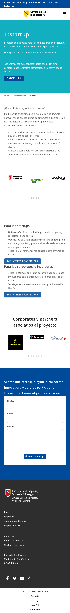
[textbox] (35, 407)
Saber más (14, 78)
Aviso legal (34, 600)
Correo (10, 414)
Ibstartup (34, 96)
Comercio (9, 536)
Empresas (9, 516)
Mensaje (10, 426)
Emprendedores (19, 96)
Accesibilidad (34, 609)
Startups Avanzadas (14, 545)
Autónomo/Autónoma (15, 520)
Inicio (6, 96)
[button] (35, 456)
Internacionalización (14, 540)
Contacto (35, 596)
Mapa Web (35, 605)
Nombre (10, 401)
